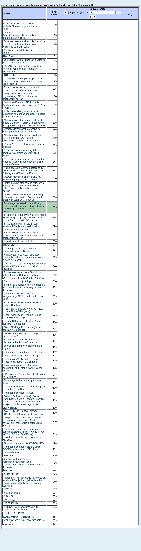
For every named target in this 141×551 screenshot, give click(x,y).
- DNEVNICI (9, 500)
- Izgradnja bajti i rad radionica (18, 241)
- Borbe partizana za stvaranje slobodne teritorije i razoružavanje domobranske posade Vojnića (24, 162)
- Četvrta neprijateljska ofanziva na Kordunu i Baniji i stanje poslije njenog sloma (23, 368)
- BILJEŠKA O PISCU (14, 513)
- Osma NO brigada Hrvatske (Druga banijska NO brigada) (22, 328)
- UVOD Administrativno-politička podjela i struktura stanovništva (20, 35)
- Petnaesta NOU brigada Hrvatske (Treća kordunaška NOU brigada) (21, 360)
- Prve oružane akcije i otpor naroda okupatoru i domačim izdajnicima (21, 88)
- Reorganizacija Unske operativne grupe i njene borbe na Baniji (24, 387)
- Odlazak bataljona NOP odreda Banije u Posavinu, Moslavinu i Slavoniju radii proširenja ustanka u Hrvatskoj (23, 197)
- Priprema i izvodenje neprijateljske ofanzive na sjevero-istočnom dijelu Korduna (21, 153)
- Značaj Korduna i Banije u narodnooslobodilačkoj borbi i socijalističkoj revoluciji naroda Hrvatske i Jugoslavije (24, 463)
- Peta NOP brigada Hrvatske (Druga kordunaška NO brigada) (22, 316)
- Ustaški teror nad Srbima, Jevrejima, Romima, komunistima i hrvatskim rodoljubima (22, 69)
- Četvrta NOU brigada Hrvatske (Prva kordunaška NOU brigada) (23, 310)
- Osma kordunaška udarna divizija (21, 355)
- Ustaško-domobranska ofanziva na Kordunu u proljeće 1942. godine (22, 178)
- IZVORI (7, 489)
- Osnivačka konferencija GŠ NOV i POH (24, 443)
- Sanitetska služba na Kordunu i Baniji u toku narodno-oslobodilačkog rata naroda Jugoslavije (24, 287)
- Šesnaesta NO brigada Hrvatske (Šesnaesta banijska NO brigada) (20, 341)
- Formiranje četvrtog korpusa (18, 393)
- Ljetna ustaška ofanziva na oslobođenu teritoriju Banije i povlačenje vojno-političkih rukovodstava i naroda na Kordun (24, 187)
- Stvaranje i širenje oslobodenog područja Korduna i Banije (20, 249)
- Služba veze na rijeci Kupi (17, 281)
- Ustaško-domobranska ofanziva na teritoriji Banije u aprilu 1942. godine (22, 130)
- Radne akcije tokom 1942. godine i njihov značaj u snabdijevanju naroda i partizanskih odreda (23, 235)
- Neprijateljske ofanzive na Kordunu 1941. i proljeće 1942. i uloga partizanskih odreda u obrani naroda (22, 138)
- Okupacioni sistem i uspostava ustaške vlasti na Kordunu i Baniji (24, 61)
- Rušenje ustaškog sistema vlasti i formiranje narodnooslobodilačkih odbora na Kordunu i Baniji (24, 114)
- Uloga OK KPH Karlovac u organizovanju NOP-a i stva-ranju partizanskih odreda (20, 96)
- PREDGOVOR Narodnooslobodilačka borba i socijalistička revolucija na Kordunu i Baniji (22, 25)
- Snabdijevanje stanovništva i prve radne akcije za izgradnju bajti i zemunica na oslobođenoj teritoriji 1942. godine (24, 217)
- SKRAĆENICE (11, 474)
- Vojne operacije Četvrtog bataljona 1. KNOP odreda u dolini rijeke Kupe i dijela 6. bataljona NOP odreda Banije (24, 171)
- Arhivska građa (11, 493)
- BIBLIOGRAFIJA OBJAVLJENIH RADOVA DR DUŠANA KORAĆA (20, 508)
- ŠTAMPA (8, 496)
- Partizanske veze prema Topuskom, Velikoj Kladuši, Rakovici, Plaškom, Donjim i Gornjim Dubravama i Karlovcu (23, 275)
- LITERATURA (11, 503)
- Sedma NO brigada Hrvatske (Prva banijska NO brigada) (22, 322)
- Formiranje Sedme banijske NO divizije (24, 352)
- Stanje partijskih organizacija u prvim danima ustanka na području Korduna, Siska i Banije (23, 81)
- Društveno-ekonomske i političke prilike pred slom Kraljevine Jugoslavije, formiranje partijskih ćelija (24, 44)
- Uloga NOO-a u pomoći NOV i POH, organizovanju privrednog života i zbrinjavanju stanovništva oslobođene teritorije (22, 421)
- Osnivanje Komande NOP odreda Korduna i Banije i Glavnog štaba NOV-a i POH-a (24, 105)
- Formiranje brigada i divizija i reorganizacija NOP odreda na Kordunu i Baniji (24, 296)
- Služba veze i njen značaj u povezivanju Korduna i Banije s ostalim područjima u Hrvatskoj (24, 266)
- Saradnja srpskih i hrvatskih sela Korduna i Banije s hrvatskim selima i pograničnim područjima (22, 226)
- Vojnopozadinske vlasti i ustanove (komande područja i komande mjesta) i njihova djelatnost (23, 257)
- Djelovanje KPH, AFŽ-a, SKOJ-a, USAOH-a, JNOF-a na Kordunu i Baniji (23, 412)
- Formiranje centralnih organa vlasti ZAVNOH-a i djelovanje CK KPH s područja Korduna (21, 449)
